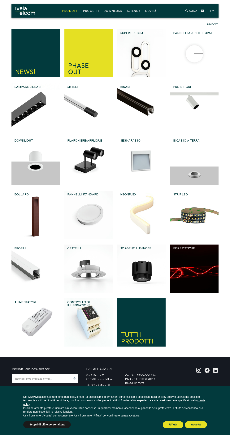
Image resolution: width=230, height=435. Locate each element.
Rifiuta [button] (173, 424)
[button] (189, 11)
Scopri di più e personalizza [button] (47, 424)
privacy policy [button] (166, 396)
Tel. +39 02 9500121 (98, 384)
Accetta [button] (196, 424)
